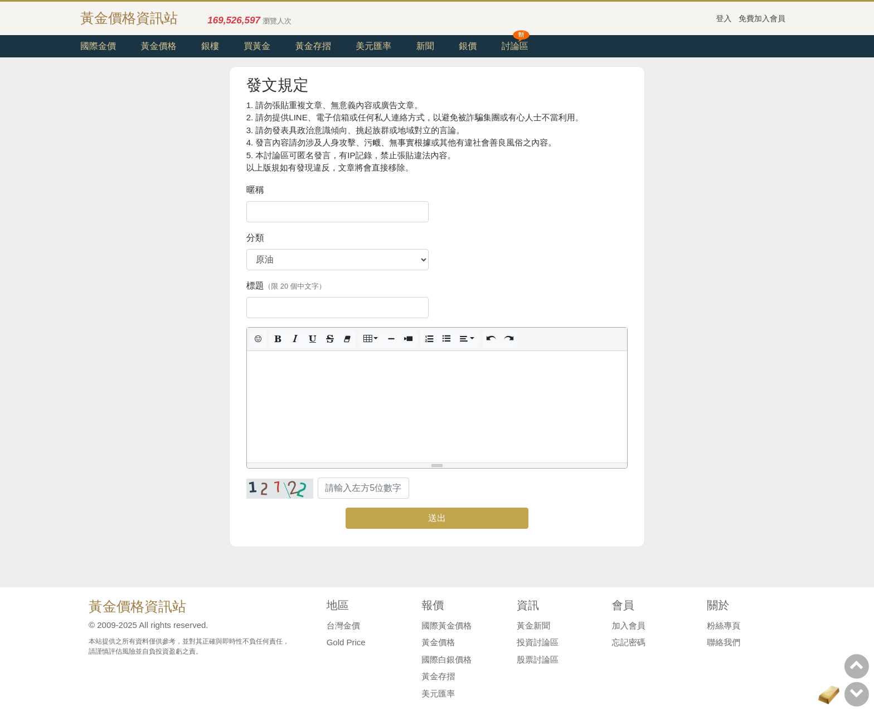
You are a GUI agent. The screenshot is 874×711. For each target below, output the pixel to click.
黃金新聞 (533, 625)
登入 (724, 18)
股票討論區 (538, 659)
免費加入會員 (762, 18)
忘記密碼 (628, 642)
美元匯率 (373, 46)
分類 (255, 237)
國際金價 (98, 46)
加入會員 (628, 625)
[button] (258, 339)
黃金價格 (158, 46)
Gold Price (346, 642)
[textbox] (437, 406)
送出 (437, 518)
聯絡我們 (723, 642)
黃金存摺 (313, 46)
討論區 (515, 46)
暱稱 (255, 189)
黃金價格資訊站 (129, 18)
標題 (286, 285)
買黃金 (257, 46)
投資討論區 (538, 642)
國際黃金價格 (446, 625)
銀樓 (210, 46)
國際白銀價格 (446, 659)
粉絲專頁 (723, 625)
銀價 (468, 46)
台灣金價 (343, 625)
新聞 (425, 46)
